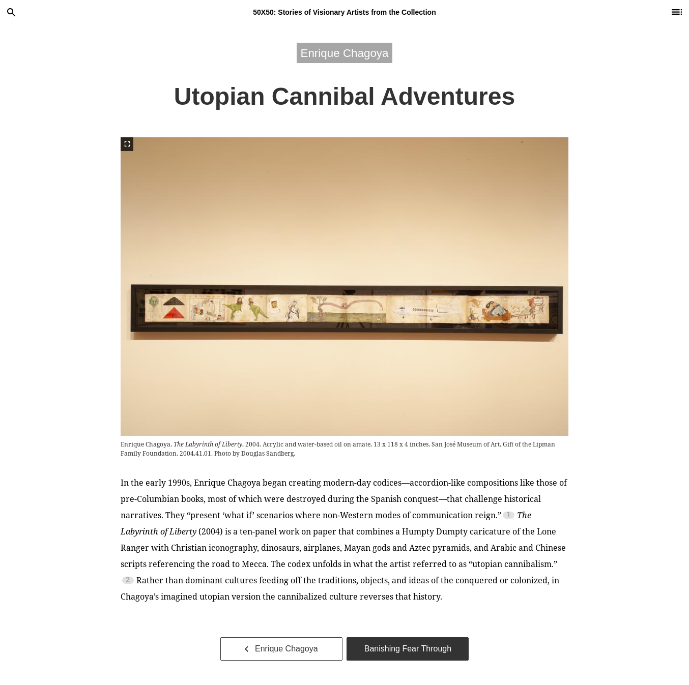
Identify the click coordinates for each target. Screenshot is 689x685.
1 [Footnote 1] (508, 515)
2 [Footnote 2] (128, 580)
